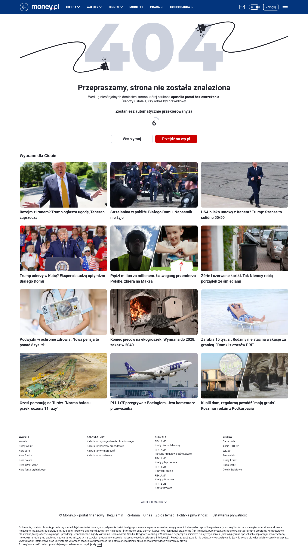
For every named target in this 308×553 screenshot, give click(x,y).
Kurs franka (25, 455)
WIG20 (227, 450)
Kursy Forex (230, 460)
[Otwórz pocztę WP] (242, 7)
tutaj (99, 544)
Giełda (71, 7)
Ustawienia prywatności (229, 515)
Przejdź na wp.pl (176, 139)
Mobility (136, 7)
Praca (155, 7)
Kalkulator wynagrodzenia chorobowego (110, 441)
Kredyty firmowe (164, 479)
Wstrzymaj (132, 139)
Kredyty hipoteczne (166, 462)
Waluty (93, 7)
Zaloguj (271, 7)
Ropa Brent (229, 464)
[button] (254, 7)
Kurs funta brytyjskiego (32, 469)
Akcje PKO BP (231, 446)
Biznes (114, 7)
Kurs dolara (25, 460)
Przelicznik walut (28, 464)
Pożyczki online (164, 470)
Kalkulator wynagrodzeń (101, 450)
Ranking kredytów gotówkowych (173, 453)
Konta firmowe (163, 488)
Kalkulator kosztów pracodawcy (105, 446)
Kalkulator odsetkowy (99, 455)
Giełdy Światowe (232, 469)
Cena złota (229, 441)
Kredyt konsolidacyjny (167, 445)
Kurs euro (24, 450)
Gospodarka (180, 7)
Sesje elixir (229, 455)
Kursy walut (26, 446)
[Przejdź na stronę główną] (24, 10)
